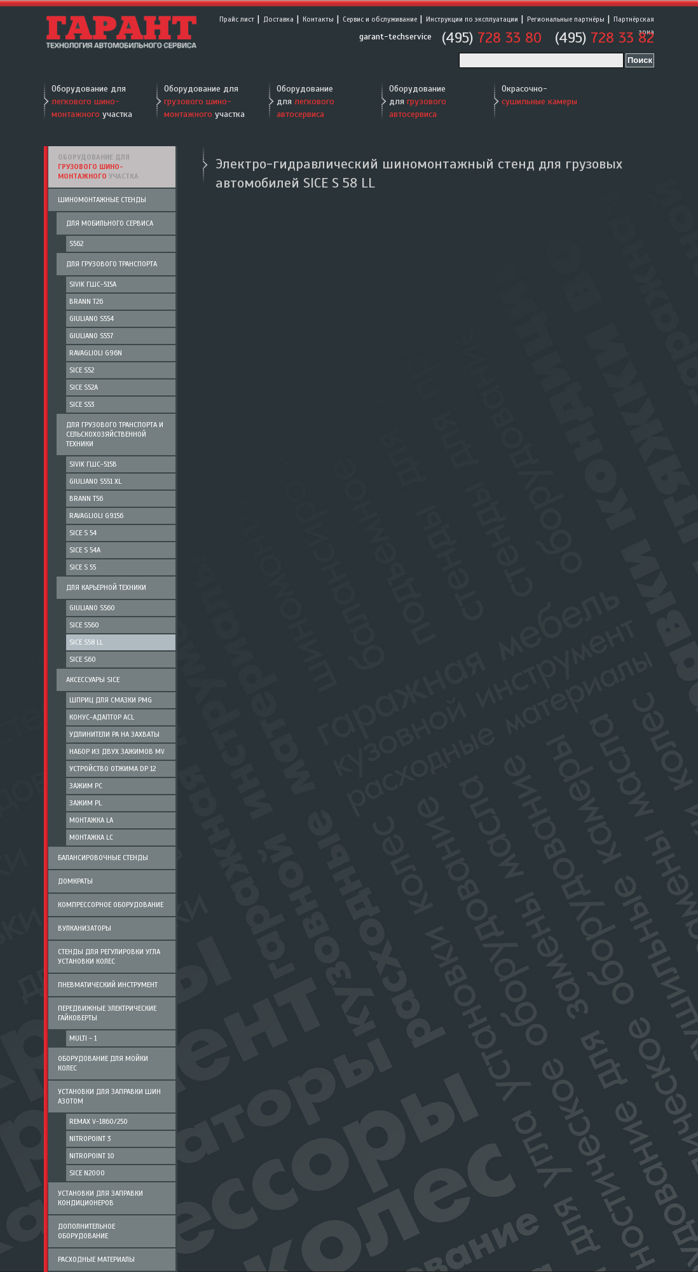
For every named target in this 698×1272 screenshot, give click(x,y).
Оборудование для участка (91, 101)
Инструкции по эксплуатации (472, 19)
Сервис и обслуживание (380, 19)
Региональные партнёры (566, 19)
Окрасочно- (539, 95)
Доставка (278, 19)
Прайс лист (236, 19)
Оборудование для (305, 101)
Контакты (318, 19)
